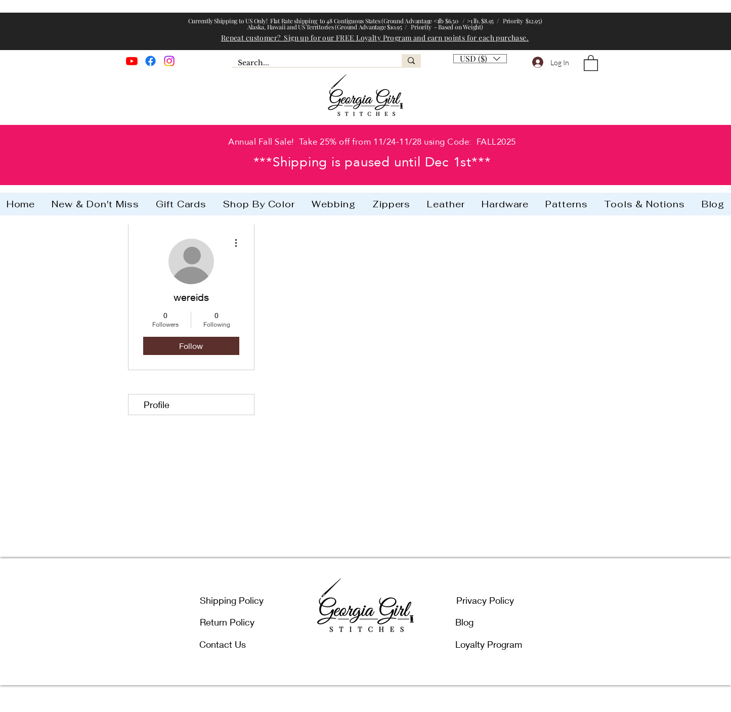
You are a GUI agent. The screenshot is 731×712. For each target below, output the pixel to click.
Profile (156, 404)
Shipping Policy (232, 600)
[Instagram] (169, 61)
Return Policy (227, 622)
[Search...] (309, 63)
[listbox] (480, 58)
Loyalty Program (488, 644)
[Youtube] (132, 61)
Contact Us (222, 644)
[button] (480, 56)
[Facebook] (150, 61)
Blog (464, 622)
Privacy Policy (485, 600)
